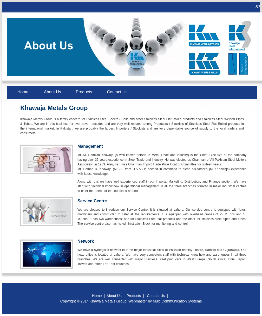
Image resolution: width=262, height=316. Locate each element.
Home (23, 92)
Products (84, 92)
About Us (52, 92)
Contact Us (117, 92)
